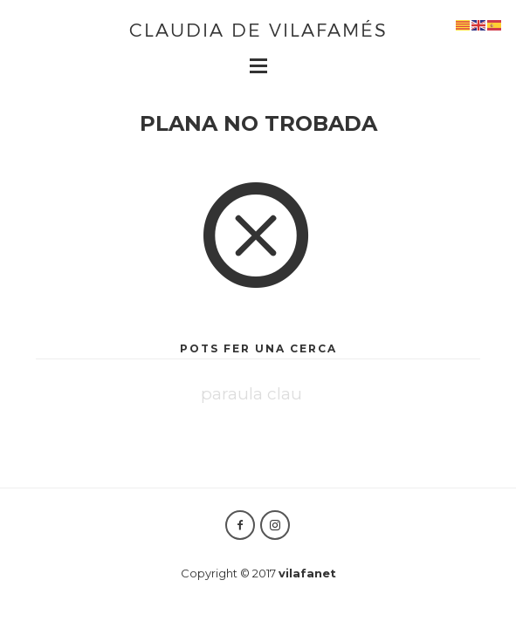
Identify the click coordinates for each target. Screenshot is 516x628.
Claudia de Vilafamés (258, 29)
